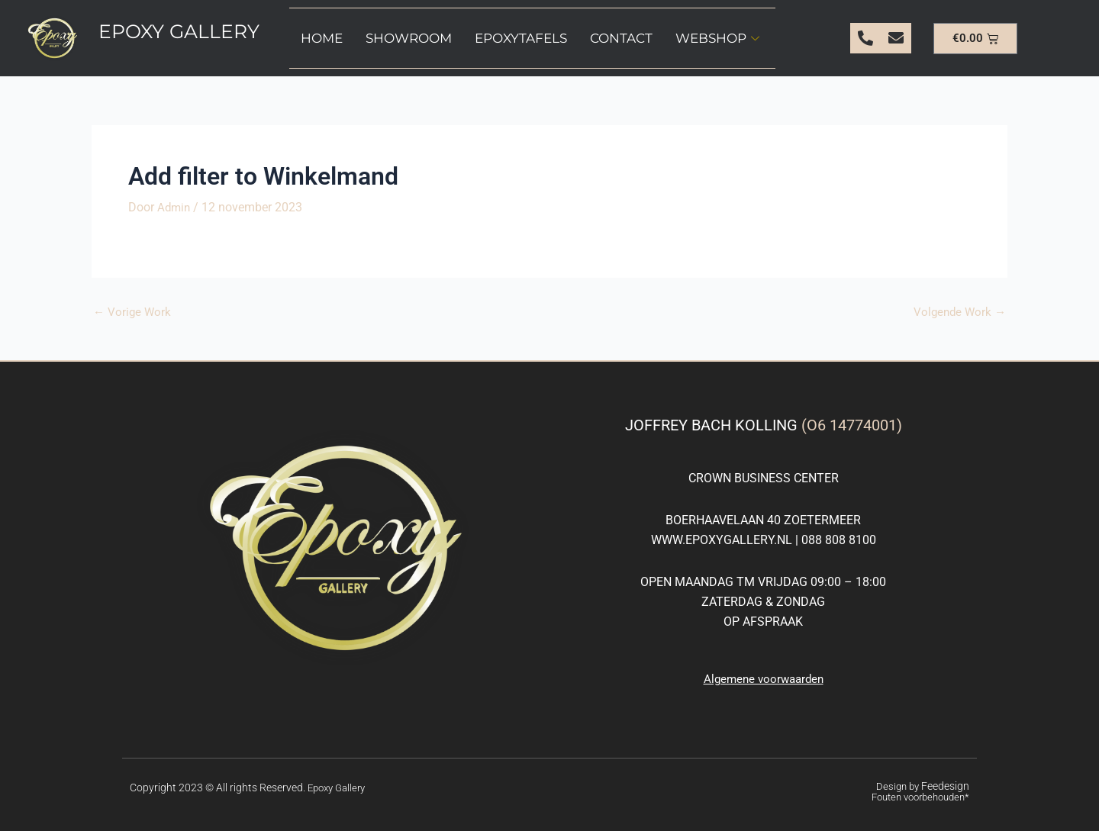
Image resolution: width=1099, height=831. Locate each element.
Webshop (717, 38)
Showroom (409, 38)
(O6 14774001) (851, 424)
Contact (621, 38)
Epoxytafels (521, 38)
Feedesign (946, 785)
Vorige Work (133, 312)
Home (322, 38)
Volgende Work (958, 312)
